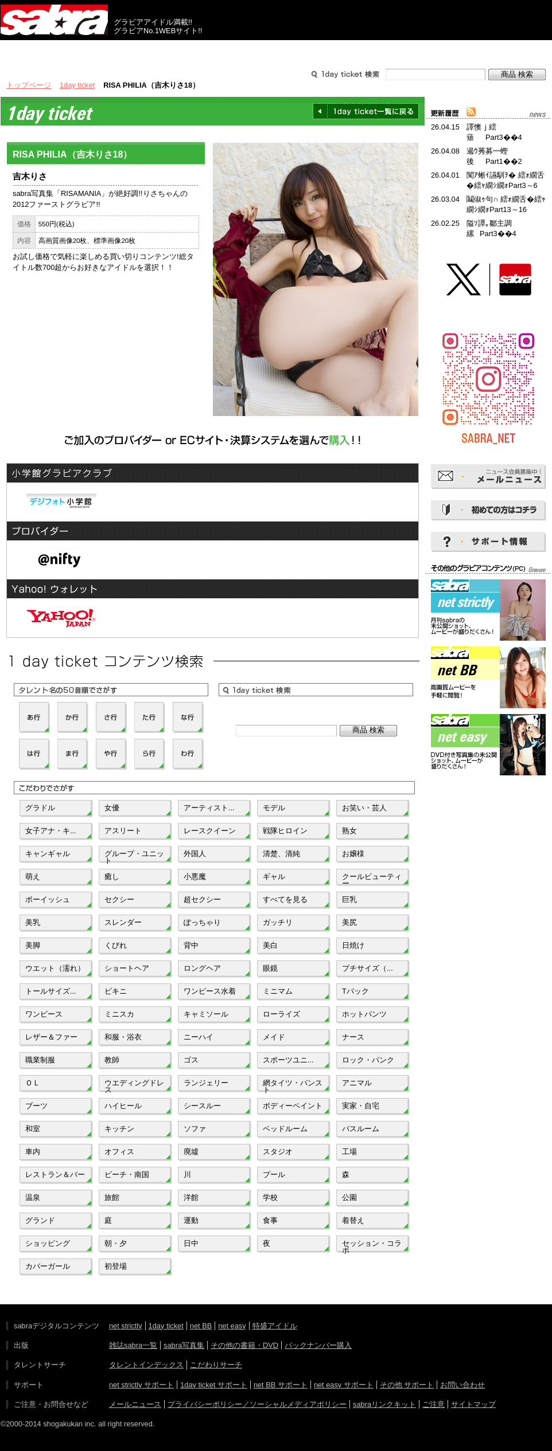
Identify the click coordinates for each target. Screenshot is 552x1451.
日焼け (353, 945)
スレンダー (123, 922)
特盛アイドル (274, 1325)
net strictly (125, 1325)
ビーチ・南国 (126, 1174)
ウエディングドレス (134, 1085)
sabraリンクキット (384, 1404)
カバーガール (47, 1266)
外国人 (195, 853)
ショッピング (47, 1243)
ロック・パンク (368, 1060)
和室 (32, 1128)
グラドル (40, 807)
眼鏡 (270, 968)
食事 (270, 1220)
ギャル (274, 876)
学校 (270, 1197)
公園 (349, 1197)
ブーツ (36, 1105)
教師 (111, 1060)
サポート (386, 50)
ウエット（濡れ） (55, 968)
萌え (32, 876)
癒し (111, 876)
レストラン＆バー (55, 1174)
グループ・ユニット (134, 856)
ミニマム (278, 991)
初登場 (115, 1266)
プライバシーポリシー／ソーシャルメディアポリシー (257, 1404)
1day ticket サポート (213, 1385)
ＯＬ (32, 1083)
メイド (274, 1037)
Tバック (355, 991)
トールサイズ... (50, 991)
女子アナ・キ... (50, 830)
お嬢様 (353, 853)
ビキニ (115, 991)
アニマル (357, 1083)
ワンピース (44, 1014)
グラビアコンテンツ (166, 50)
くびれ (115, 945)
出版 (56, 50)
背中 (191, 945)
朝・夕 (115, 1243)
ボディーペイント (292, 1105)
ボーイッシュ (47, 899)
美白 (270, 945)
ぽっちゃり (202, 922)
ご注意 (433, 1404)
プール (274, 1174)
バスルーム (360, 1128)
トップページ (28, 85)
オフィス (119, 1151)
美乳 (32, 922)
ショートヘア (126, 968)
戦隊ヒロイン (285, 830)
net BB (201, 1325)
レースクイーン (210, 830)
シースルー (202, 1105)
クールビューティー (372, 879)
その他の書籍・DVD (244, 1345)
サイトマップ (473, 1404)
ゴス (191, 1060)
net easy (232, 1325)
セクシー (119, 899)
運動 (191, 1220)
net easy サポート (344, 1385)
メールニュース (135, 1404)
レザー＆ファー (51, 1037)
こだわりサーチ (216, 1364)
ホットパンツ (364, 1014)
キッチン (119, 1128)
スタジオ (278, 1151)
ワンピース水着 (210, 991)
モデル (274, 807)
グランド (40, 1220)
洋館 (191, 1197)
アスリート (123, 830)
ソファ (195, 1128)
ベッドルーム (285, 1128)
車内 (32, 1151)
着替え (353, 1220)
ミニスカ (119, 1014)
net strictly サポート (141, 1385)
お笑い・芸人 (364, 807)
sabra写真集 (184, 1345)
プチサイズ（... (367, 968)
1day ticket (77, 85)
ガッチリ (278, 922)
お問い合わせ (462, 1385)
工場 (349, 1151)
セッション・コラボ (372, 1246)
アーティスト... (209, 807)
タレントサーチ (276, 50)
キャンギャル (47, 853)
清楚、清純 (281, 853)
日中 (191, 1243)
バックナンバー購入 (318, 1345)
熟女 (349, 830)
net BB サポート (281, 1385)
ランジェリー (206, 1083)
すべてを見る (285, 899)
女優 (111, 807)
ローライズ (281, 1014)
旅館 (111, 1197)
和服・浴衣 (123, 1037)
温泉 (32, 1197)
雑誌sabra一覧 (133, 1345)
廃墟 (191, 1151)
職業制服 (40, 1060)
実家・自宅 (360, 1105)
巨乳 (349, 899)
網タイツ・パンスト (292, 1085)
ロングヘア (202, 968)
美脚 (32, 945)
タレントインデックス (146, 1364)
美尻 (349, 922)
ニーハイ (198, 1037)
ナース (353, 1037)
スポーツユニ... (288, 1060)
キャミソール (206, 1014)
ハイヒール (123, 1105)
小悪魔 (195, 876)
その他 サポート (407, 1385)
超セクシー (202, 899)
